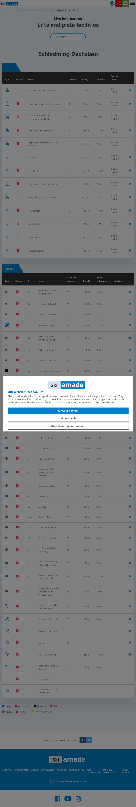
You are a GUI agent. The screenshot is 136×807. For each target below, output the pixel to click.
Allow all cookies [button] (68, 410)
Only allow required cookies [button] (68, 426)
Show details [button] (68, 418)
